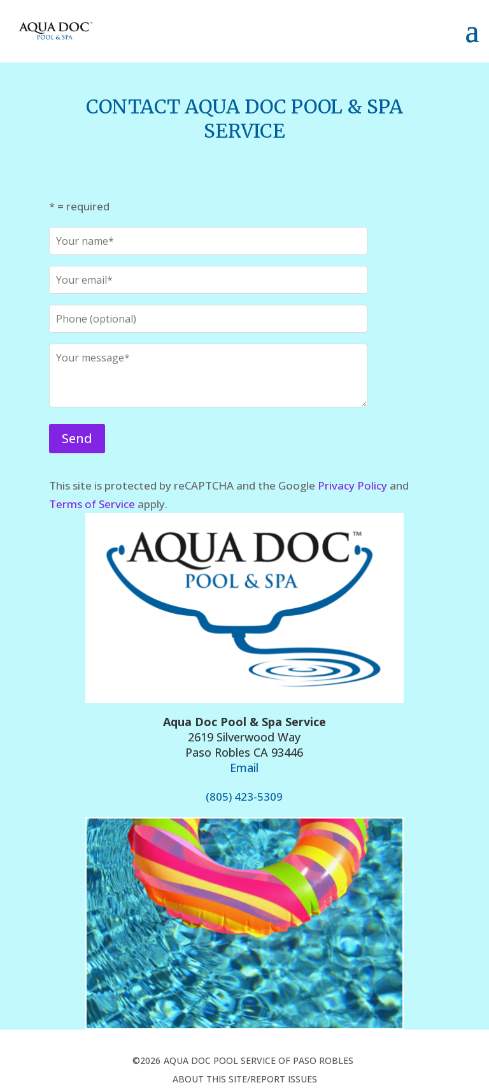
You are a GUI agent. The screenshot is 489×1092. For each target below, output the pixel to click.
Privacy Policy (352, 485)
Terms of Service (92, 504)
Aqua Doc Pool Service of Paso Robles (258, 1060)
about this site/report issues (245, 1079)
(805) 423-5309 (244, 796)
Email (244, 767)
